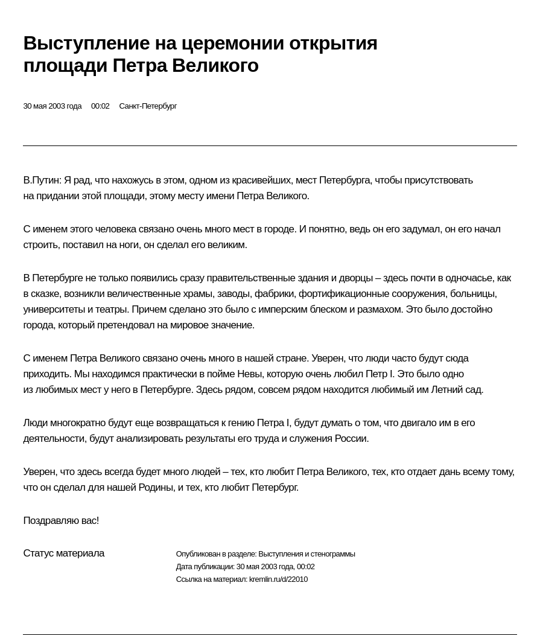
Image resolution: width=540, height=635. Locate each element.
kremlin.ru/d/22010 (278, 579)
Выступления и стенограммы (306, 553)
